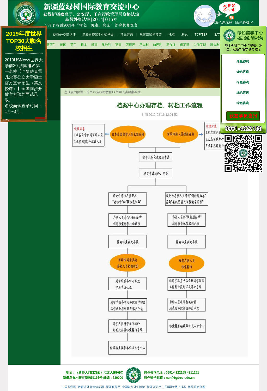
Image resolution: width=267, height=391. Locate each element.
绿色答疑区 (244, 22)
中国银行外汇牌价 (133, 386)
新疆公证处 (154, 386)
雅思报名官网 (196, 386)
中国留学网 (69, 386)
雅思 (184, 34)
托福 (171, 34)
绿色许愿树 (223, 22)
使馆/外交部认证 (64, 34)
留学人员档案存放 (128, 92)
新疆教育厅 (113, 386)
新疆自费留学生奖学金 (98, 34)
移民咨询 (126, 34)
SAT (217, 34)
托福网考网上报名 (174, 386)
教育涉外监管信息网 (91, 386)
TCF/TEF (201, 34)
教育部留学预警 (151, 34)
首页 (89, 92)
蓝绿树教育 (104, 92)
